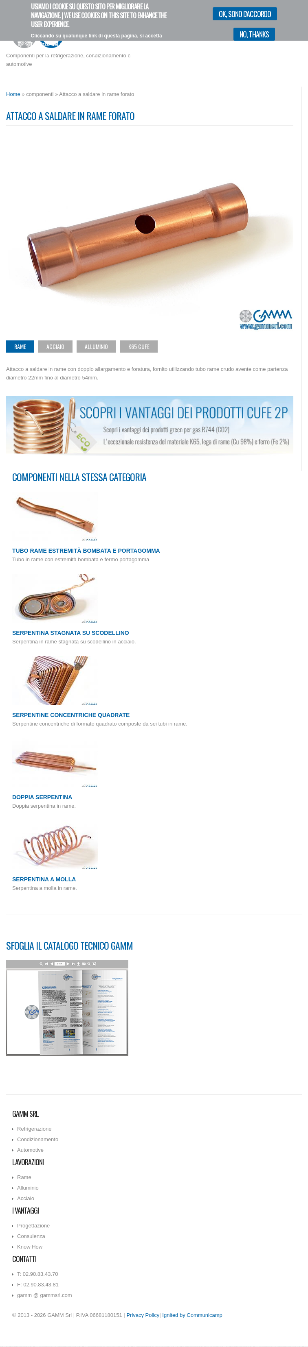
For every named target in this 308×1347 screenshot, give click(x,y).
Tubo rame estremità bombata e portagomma (86, 550)
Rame (20, 346)
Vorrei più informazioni (149, 58)
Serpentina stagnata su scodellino (70, 633)
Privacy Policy (142, 1315)
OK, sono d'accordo (245, 10)
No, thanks (254, 31)
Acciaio (55, 346)
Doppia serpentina (42, 797)
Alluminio (96, 346)
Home (13, 94)
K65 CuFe (139, 346)
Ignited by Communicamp (192, 1315)
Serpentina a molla (44, 879)
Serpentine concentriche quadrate (71, 715)
